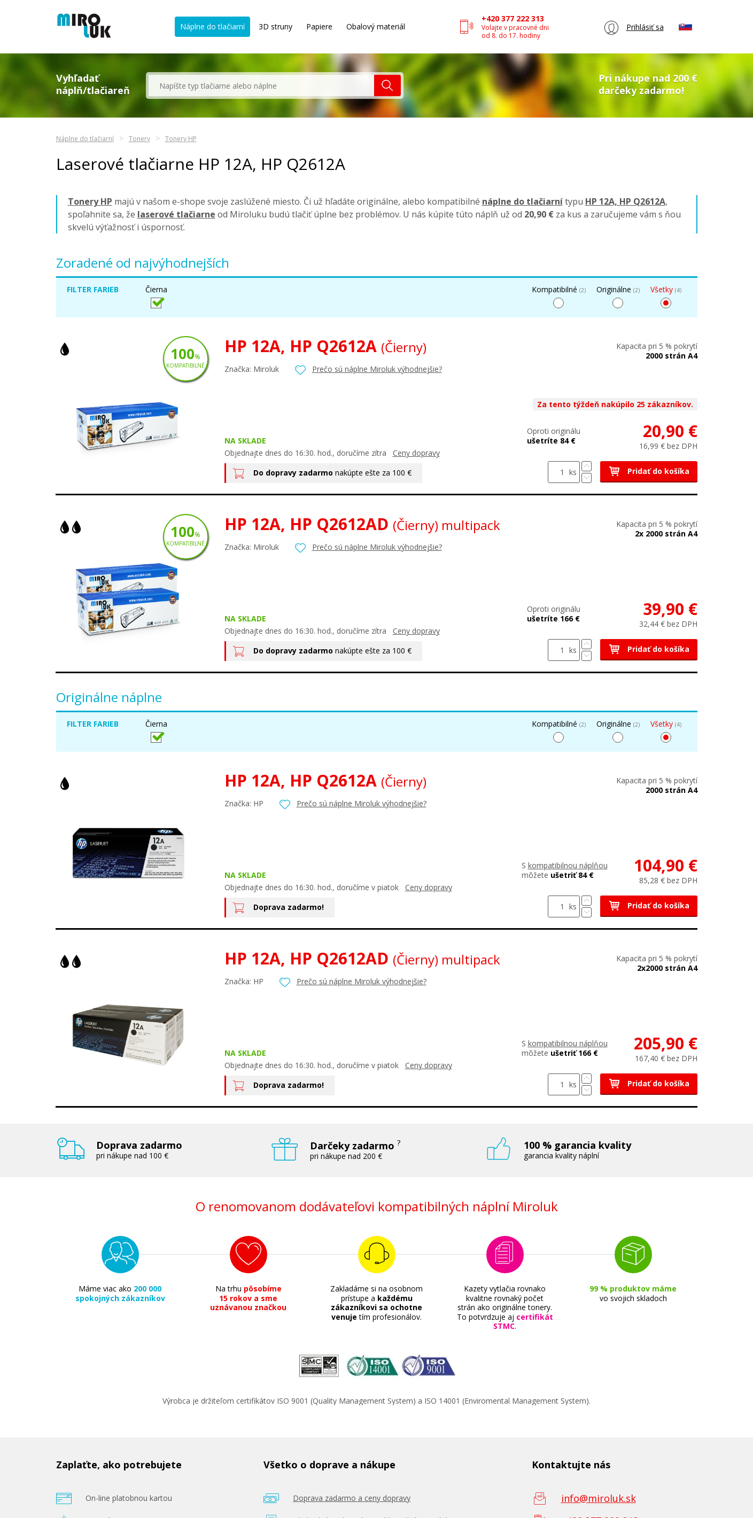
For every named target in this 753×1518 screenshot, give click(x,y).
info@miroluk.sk (598, 1498)
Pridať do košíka (648, 471)
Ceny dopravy (416, 453)
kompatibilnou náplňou (568, 865)
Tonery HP (181, 138)
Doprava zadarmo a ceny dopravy (351, 1498)
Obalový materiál (375, 26)
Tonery (139, 138)
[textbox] (261, 85)
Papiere (319, 26)
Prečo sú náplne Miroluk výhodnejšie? (377, 369)
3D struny (275, 26)
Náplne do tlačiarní (212, 26)
